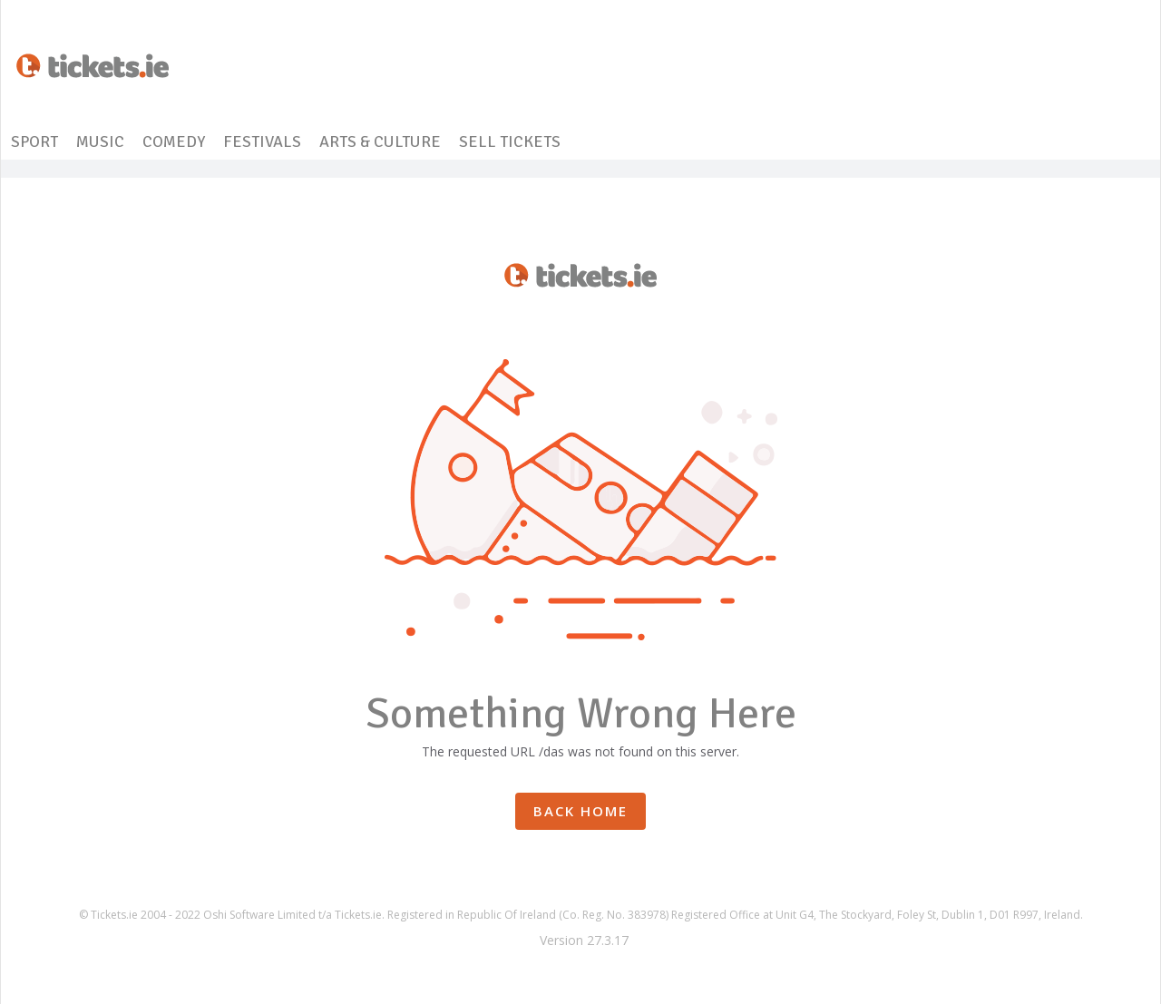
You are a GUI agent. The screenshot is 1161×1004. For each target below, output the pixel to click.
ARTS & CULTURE (380, 141)
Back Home (580, 811)
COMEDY (173, 141)
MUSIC (100, 141)
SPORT (34, 141)
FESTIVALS (262, 141)
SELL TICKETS (510, 141)
